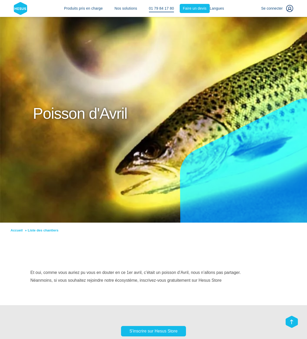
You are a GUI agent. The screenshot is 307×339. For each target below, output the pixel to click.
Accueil (17, 230)
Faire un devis (195, 8)
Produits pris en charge (83, 8)
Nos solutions (126, 8)
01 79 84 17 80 (161, 8)
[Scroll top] (292, 322)
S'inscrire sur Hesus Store (153, 331)
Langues (217, 8)
